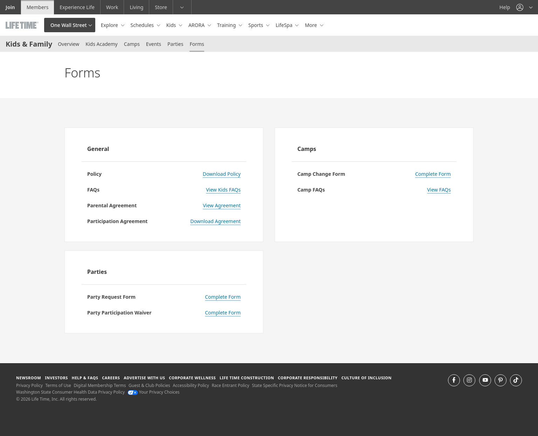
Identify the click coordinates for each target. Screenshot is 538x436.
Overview (68, 44)
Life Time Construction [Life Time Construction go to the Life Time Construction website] (247, 377)
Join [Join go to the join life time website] (10, 7)
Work (112, 7)
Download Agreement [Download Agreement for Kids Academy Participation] (215, 221)
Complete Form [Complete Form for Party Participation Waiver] (223, 312)
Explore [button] (110, 25)
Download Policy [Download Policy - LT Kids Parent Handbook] (222, 174)
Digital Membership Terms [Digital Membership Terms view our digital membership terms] (100, 385)
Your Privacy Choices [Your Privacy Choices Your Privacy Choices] (153, 392)
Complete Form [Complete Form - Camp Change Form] (433, 174)
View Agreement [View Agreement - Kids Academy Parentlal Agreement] (222, 205)
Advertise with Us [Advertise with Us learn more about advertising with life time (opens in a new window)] (144, 377)
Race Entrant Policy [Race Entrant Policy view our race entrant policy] (230, 385)
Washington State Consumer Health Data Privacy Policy (70, 392)
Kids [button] (171, 25)
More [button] (311, 25)
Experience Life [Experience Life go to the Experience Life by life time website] (77, 7)
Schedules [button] (143, 25)
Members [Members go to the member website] (38, 7)
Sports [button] (256, 25)
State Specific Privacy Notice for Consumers (294, 385)
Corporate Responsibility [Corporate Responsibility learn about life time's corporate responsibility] (307, 377)
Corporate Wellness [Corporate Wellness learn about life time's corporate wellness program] (192, 377)
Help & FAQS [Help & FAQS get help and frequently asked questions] (85, 377)
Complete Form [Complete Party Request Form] (223, 296)
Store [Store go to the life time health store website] (161, 7)
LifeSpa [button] (285, 25)
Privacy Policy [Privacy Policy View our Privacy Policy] (29, 385)
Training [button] (227, 25)
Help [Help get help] (504, 7)
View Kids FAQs (223, 189)
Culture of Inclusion (367, 377)
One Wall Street (68, 25)
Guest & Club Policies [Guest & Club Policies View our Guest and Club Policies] (149, 385)
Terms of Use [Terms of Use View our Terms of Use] (58, 385)
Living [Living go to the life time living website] (136, 7)
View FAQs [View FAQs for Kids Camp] (439, 189)
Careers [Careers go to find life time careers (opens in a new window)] (111, 377)
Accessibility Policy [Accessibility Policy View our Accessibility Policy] (191, 385)
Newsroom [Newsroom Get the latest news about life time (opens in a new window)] (28, 377)
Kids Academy (101, 44)
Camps (132, 44)
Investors (56, 377)
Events (153, 44)
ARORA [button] (197, 25)
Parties (175, 44)
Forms (196, 44)
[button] (524, 7)
